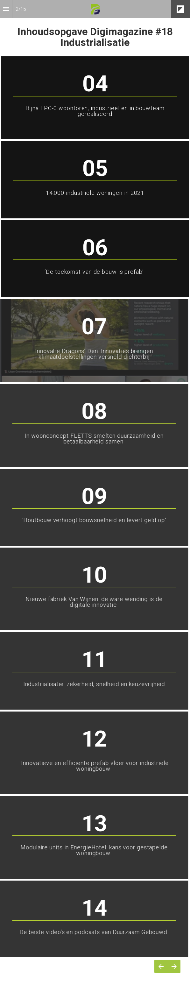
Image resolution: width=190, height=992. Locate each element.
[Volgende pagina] (173, 966)
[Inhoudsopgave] (6, 9)
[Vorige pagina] (160, 966)
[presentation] (95, 27)
